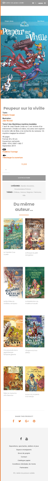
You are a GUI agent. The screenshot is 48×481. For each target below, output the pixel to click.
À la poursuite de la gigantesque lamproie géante (11, 352)
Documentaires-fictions (23, 189)
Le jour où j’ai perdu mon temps (32, 395)
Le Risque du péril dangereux (31, 254)
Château (17, 192)
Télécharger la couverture (12, 158)
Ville (24, 195)
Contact (24, 457)
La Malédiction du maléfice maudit (31, 302)
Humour (23, 192)
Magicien (30, 192)
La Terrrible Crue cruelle (9, 253)
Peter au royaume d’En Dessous (10, 394)
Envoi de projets (24, 453)
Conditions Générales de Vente (24, 464)
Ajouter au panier (24, 178)
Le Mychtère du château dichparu (10, 302)
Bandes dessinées (27, 186)
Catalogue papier (24, 460)
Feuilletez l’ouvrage (10, 152)
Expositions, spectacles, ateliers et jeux (24, 446)
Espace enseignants (24, 450)
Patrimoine (37, 192)
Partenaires (24, 467)
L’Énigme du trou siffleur (31, 351)
